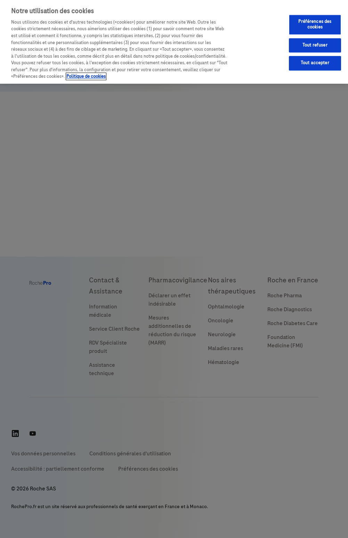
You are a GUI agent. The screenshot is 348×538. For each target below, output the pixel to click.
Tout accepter (315, 63)
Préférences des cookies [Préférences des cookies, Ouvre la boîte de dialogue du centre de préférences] (314, 25)
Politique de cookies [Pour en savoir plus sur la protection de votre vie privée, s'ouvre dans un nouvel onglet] (86, 76)
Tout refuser (314, 45)
